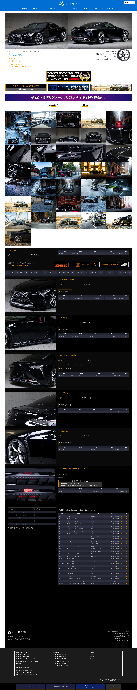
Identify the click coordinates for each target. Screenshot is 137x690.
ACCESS (18, 663)
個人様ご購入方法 (30, 686)
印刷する (113, 686)
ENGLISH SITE (129, 2)
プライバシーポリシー (95, 659)
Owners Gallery (90, 687)
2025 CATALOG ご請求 (22, 668)
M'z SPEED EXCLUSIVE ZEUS (17, 51)
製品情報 (24, 8)
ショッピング (98, 8)
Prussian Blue (31, 51)
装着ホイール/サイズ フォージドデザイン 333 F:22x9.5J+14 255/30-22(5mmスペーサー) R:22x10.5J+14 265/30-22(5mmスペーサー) (111, 56)
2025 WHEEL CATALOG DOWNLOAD (26, 674)
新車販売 (35, 8)
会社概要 (91, 652)
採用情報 (91, 654)
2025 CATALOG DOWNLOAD (24, 672)
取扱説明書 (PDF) (65, 291)
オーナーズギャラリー (72, 8)
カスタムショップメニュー (52, 8)
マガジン (87, 8)
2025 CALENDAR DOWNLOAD (24, 670)
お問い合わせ (111, 8)
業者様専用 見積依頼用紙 (60, 686)
